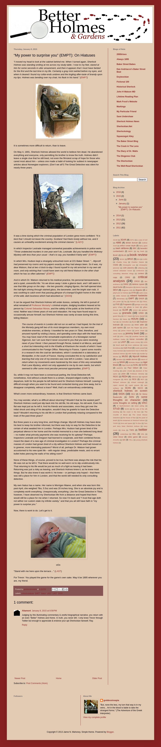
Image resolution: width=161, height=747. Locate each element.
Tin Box (138, 423)
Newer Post (20, 678)
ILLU (134, 322)
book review (138, 255)
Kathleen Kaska (119, 339)
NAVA (122, 362)
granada (126, 313)
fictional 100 (134, 301)
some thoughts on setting (125, 403)
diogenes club (127, 290)
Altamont (26, 611)
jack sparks (118, 328)
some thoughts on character (130, 398)
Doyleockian (123, 77)
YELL (131, 440)
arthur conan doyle (128, 246)
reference (134, 377)
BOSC (122, 259)
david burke (118, 287)
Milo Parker (132, 354)
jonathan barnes (138, 336)
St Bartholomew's (123, 406)
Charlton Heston (137, 262)
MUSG (125, 356)
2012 (118, 223)
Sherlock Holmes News (128, 121)
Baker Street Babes (126, 64)
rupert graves (134, 385)
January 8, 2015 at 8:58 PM (44, 611)
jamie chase (139, 330)
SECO (140, 388)
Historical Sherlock (126, 87)
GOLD (135, 310)
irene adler (139, 325)
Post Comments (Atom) (37, 683)
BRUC (130, 259)
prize (123, 374)
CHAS (115, 265)
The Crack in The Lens (128, 146)
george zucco (140, 304)
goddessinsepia (111, 700)
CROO (137, 281)
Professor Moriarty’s (42, 305)
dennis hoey (140, 287)
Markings (121, 106)
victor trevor (118, 437)
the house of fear (129, 418)
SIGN (68, 296)
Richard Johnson (119, 382)
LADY (79, 242)
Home (58, 678)
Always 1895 (123, 59)
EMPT (84, 77)
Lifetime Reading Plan (127, 96)
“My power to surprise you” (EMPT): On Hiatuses (130, 208)
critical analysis (28, 593)
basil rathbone (122, 248)
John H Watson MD (126, 92)
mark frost (127, 348)
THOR (115, 423)
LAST (58, 571)
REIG (126, 379)
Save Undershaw (125, 116)
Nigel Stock (126, 365)
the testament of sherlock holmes (132, 420)
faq (125, 301)
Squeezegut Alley (125, 136)
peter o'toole (127, 371)
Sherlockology (124, 131)
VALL (134, 434)
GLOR (125, 310)
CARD (145, 259)
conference (140, 271)
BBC (135, 248)
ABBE (118, 242)
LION (145, 342)
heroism (116, 319)
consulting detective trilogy (123, 273)
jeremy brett (132, 333)
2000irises (122, 54)
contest (141, 273)
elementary (121, 299)
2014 (118, 215)
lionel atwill (120, 345)
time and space (126, 423)
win (123, 440)
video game (133, 437)
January (123, 203)
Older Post (97, 678)
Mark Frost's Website (127, 101)
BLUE (123, 255)
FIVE (117, 304)
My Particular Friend (126, 111)
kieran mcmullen (137, 339)
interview (127, 325)
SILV (133, 394)
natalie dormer (131, 359)
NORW (144, 365)
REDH (125, 376)
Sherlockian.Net (124, 126)
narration (119, 359)
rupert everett (118, 385)
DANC (126, 284)
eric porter (117, 301)
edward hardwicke (138, 295)
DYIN (133, 293)
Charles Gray (121, 262)
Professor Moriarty (137, 374)
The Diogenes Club (126, 156)
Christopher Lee (129, 265)
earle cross (143, 293)
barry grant (143, 246)
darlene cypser (138, 284)
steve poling (139, 406)
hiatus (43, 593)
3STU (132, 240)
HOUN (134, 318)
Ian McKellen (124, 322)
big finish (140, 251)
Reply (24, 625)
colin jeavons (128, 268)
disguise (138, 290)
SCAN (128, 388)
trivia (123, 430)
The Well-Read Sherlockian (130, 166)
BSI (138, 259)
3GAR (123, 240)
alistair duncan (132, 243)
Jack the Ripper (133, 328)
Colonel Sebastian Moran (37, 308)
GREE (141, 313)
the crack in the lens (131, 412)
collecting (141, 268)
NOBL (135, 365)
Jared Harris (117, 334)
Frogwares (127, 304)
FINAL (145, 301)
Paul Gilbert (133, 368)
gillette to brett (133, 307)
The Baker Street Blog (127, 141)
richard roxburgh (137, 382)
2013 (118, 219)
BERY (130, 251)
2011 (118, 227)
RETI (142, 379)
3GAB (115, 240)
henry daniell (140, 316)
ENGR (141, 299)
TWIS (131, 430)
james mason (126, 330)
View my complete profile (94, 717)
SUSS (127, 409)
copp (115, 277)
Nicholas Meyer (134, 362)
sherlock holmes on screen (130, 390)
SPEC (144, 403)
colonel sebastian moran (122, 271)
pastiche (120, 368)
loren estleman (133, 345)
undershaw (124, 434)
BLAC (115, 255)
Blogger (110, 732)
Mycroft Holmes (140, 356)
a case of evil (142, 240)
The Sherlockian (125, 161)
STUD (116, 408)
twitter (143, 429)
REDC (115, 377)
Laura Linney (135, 342)
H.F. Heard (128, 316)
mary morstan (118, 351)
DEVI (115, 290)
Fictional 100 (123, 82)
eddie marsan (121, 296)
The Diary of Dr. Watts (127, 151)
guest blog (117, 316)
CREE (127, 277)
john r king (124, 336)
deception (129, 287)
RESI (134, 379)
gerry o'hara (117, 307)
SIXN (131, 397)
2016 (118, 192)
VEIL (142, 434)
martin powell (140, 348)
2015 (118, 196)
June (121, 199)
